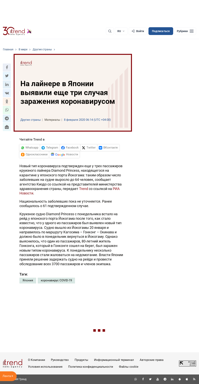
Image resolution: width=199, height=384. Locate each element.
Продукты (81, 360)
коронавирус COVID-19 (56, 280)
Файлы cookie (128, 366)
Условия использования (45, 366)
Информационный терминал (114, 360)
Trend (83, 189)
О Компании (36, 360)
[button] (7, 67)
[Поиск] (110, 31)
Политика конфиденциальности (90, 366)
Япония (28, 280)
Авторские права (151, 360)
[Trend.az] (17, 31)
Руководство (60, 360)
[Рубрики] (185, 31)
